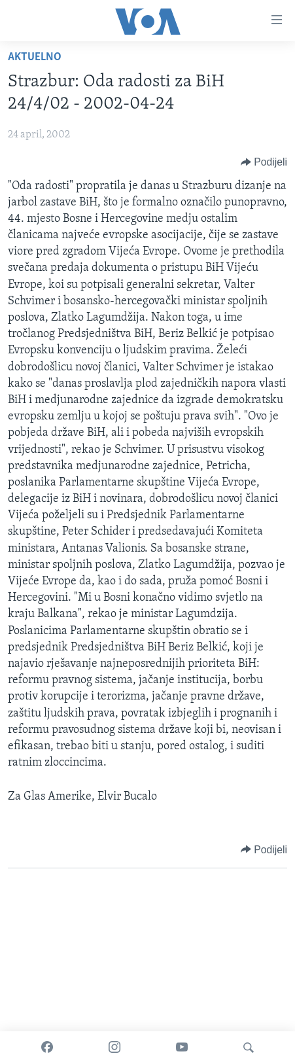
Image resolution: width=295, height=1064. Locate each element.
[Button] (264, 162)
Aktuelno (34, 57)
